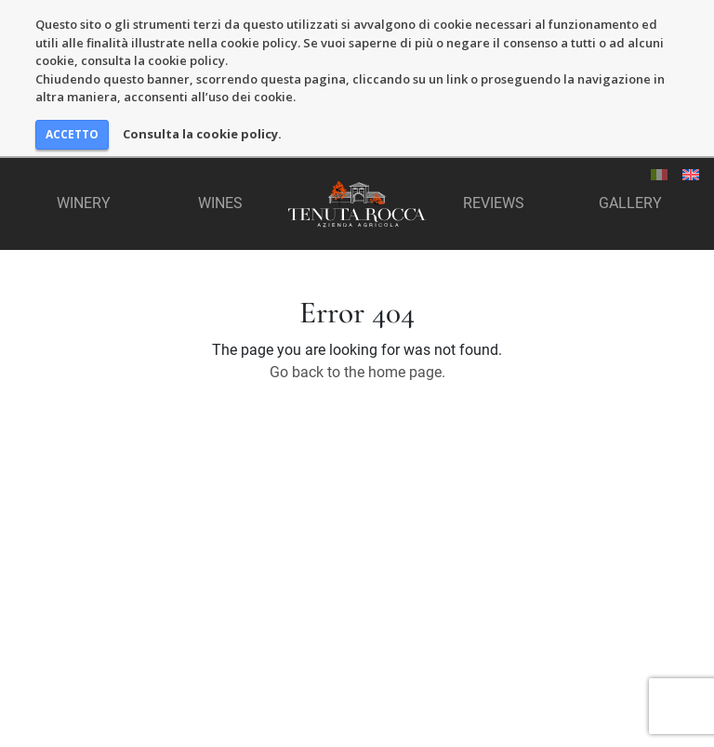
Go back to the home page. (357, 372)
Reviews (493, 203)
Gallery (630, 203)
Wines (220, 203)
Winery (84, 203)
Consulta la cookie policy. (202, 133)
